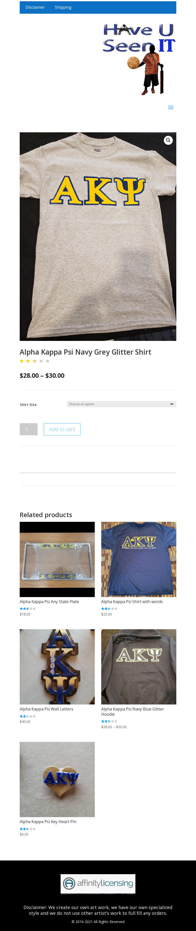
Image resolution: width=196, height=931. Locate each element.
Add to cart (62, 429)
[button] (168, 140)
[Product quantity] (29, 429)
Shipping (63, 7)
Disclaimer (35, 7)
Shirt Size (28, 404)
